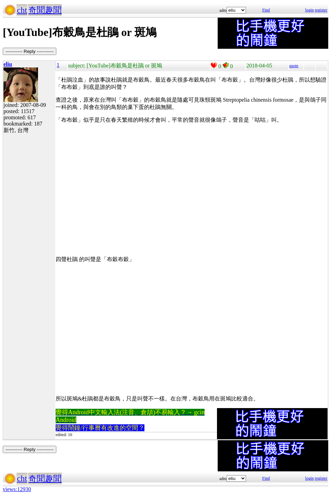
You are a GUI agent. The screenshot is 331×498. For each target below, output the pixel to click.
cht (22, 10)
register (321, 10)
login (309, 10)
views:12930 (17, 489)
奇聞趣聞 (45, 10)
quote (294, 65)
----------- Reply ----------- (30, 51)
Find (266, 10)
